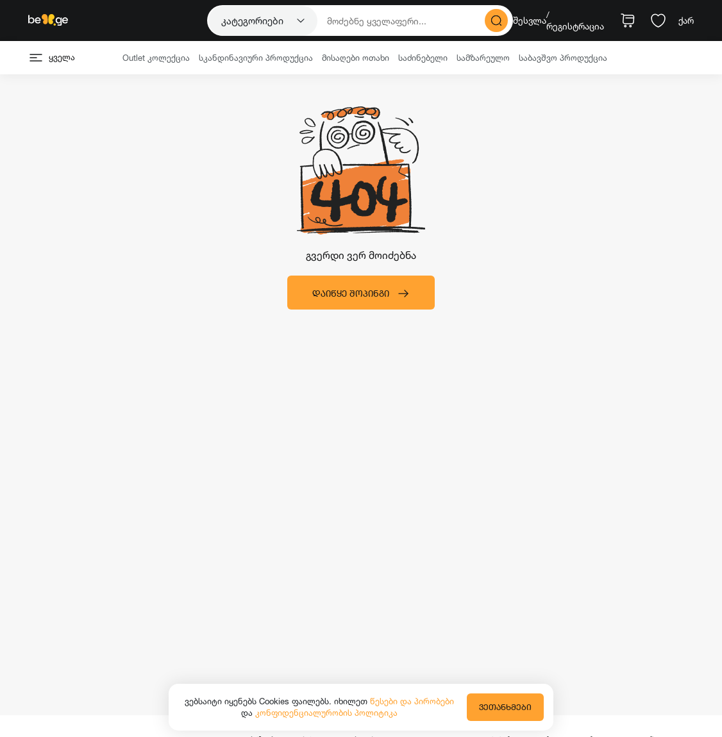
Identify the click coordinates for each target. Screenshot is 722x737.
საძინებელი (423, 58)
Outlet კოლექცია (156, 58)
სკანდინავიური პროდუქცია (256, 58)
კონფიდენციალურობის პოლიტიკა (326, 713)
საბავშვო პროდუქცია (563, 58)
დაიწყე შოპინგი (361, 293)
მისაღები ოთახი (355, 58)
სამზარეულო (483, 58)
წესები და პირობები (412, 701)
